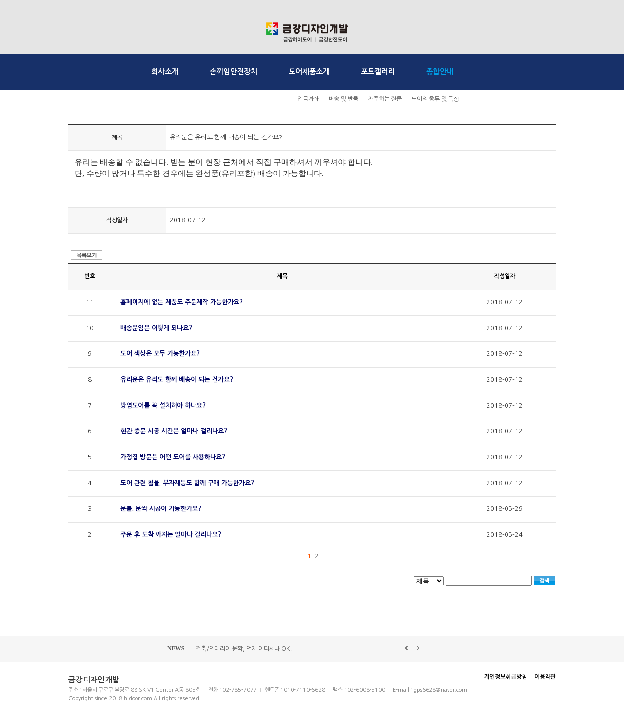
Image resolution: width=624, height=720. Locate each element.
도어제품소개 (309, 71)
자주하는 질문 (385, 99)
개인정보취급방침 (505, 677)
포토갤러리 (378, 71)
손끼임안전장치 (233, 71)
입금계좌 (308, 99)
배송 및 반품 (343, 99)
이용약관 (545, 677)
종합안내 (439, 71)
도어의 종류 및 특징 (435, 99)
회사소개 (164, 71)
